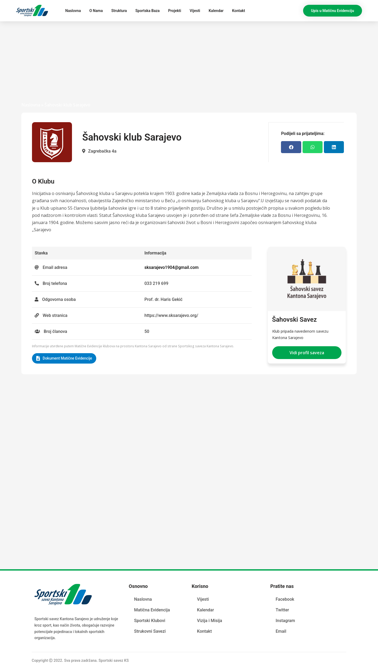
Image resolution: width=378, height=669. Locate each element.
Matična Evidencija (152, 609)
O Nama (96, 11)
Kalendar (216, 11)
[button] (332, 11)
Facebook (285, 599)
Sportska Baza (147, 11)
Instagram (285, 620)
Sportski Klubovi (149, 620)
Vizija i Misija (209, 620)
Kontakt (238, 11)
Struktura (119, 11)
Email (281, 631)
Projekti (174, 11)
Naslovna (73, 11)
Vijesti (195, 11)
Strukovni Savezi (150, 631)
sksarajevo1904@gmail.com (171, 267)
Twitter (282, 609)
